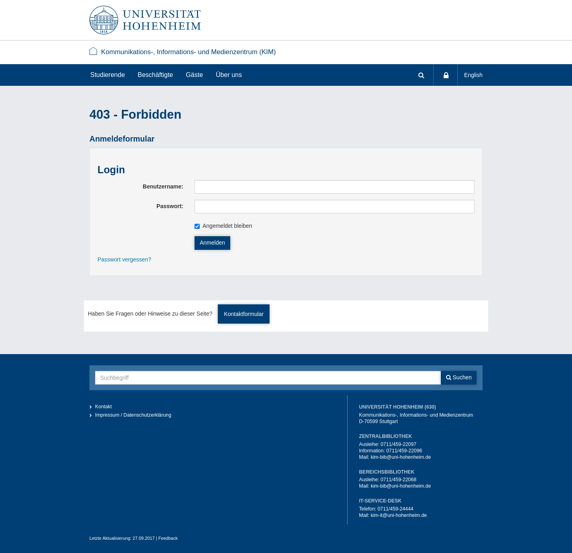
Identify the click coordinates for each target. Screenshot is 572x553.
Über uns (229, 74)
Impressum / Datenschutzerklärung (133, 415)
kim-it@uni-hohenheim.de (399, 515)
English (473, 75)
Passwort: (169, 206)
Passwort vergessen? (124, 259)
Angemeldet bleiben (223, 226)
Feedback (168, 538)
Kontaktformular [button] (244, 314)
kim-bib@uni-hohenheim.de (401, 457)
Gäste (194, 74)
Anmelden (212, 242)
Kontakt (103, 406)
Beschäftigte (155, 74)
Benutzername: (163, 186)
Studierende (107, 74)
